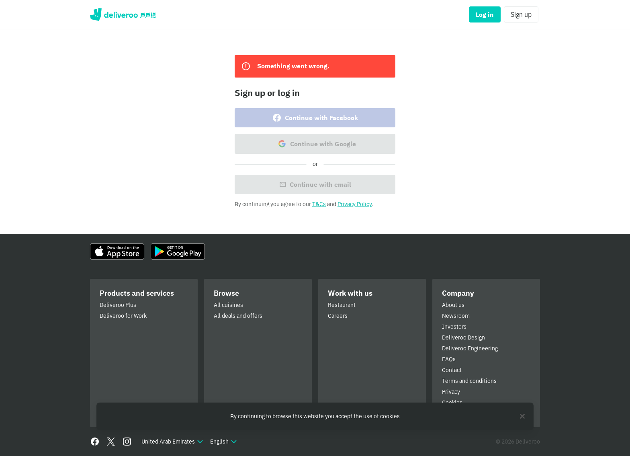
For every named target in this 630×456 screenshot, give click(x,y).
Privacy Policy (355, 204)
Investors (454, 326)
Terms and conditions (469, 380)
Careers (338, 315)
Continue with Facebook (315, 118)
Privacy (451, 391)
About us (453, 305)
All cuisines (228, 305)
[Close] (522, 416)
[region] (315, 416)
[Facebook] (95, 441)
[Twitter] (111, 441)
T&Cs (319, 204)
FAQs (449, 359)
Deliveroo (123, 14)
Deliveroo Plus (118, 305)
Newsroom (456, 315)
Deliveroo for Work (123, 315)
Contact (452, 370)
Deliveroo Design (463, 337)
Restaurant (342, 305)
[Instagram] (127, 441)
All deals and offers (238, 315)
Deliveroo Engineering (470, 348)
